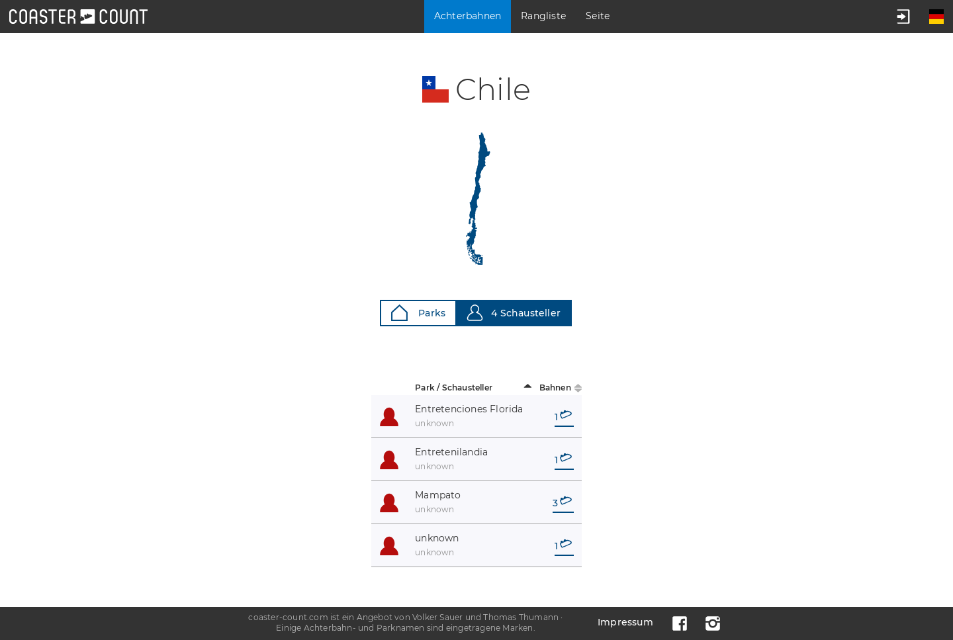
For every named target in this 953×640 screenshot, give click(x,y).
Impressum (625, 622)
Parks (418, 312)
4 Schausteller (514, 312)
